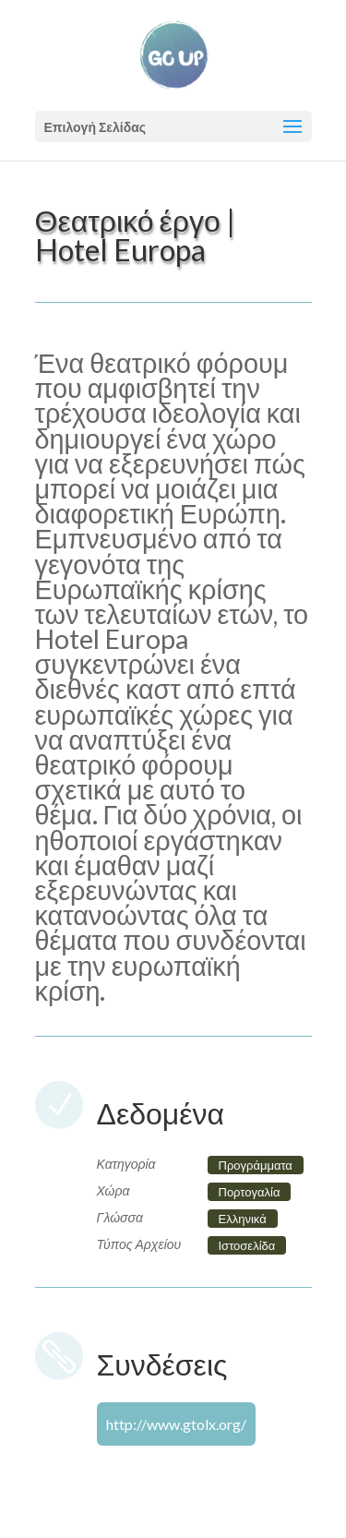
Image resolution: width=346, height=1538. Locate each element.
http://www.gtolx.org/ (176, 1424)
